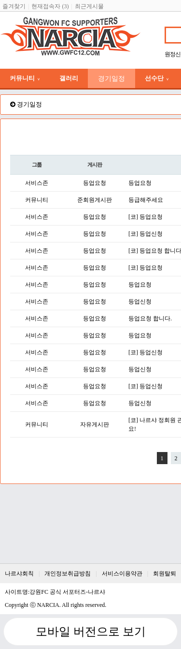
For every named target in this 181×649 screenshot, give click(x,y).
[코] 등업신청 (145, 233)
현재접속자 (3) (50, 6)
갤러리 (68, 78)
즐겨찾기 (14, 6)
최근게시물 (89, 6)
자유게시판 (94, 424)
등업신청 (140, 301)
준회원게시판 (94, 199)
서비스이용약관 (122, 573)
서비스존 (36, 183)
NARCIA (48, 605)
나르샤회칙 (19, 573)
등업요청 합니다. (150, 318)
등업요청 (94, 183)
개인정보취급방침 (67, 573)
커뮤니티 (25, 78)
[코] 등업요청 (145, 216)
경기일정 (111, 78)
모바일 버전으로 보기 (91, 631)
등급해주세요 (145, 199)
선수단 (157, 78)
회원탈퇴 (164, 573)
